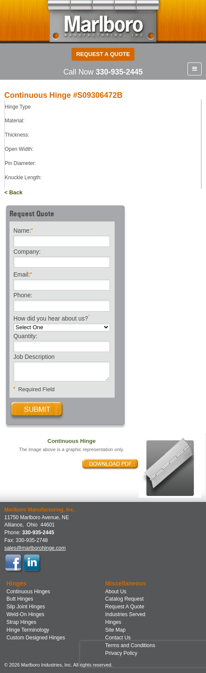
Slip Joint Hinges (25, 607)
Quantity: (25, 336)
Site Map (115, 630)
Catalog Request (124, 599)
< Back (13, 192)
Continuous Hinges (28, 592)
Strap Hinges (21, 622)
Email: (22, 274)
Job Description (34, 357)
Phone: (22, 296)
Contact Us (118, 638)
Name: (23, 230)
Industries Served (125, 614)
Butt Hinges (19, 599)
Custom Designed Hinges (35, 638)
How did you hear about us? (51, 318)
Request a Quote (103, 54)
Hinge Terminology (27, 630)
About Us (115, 592)
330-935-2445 (119, 72)
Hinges (113, 622)
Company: (27, 252)
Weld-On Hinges (25, 614)
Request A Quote (124, 607)
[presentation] (135, 654)
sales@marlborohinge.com (35, 548)
